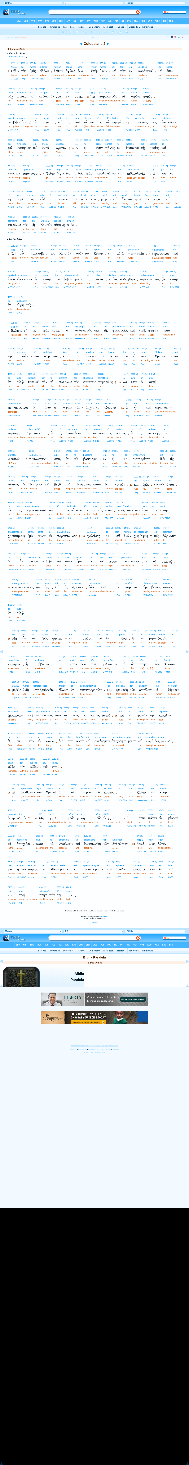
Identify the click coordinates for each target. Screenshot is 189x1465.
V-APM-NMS (13, 544)
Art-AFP (39, 595)
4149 (86, 114)
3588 (122, 63)
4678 (152, 140)
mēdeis (78, 169)
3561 (10, 656)
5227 (30, 554)
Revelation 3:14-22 (17, 56)
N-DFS (140, 79)
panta (40, 532)
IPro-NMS (36, 338)
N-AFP (47, 595)
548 (28, 191)
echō (80, 67)
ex (9, 737)
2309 (13, 63)
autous (166, 583)
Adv (9, 104)
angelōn (143, 686)
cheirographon (141, 532)
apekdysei (73, 429)
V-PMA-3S (56, 646)
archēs (89, 403)
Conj (23, 79)
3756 (10, 89)
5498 (136, 528)
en (130, 67)
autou (105, 711)
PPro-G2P (104, 79)
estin (47, 403)
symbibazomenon (155, 737)
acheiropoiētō (33, 429)
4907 (137, 114)
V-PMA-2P (132, 262)
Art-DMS (77, 467)
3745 (168, 63)
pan (77, 118)
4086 (129, 166)
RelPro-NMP (171, 79)
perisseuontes (147, 275)
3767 (22, 246)
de (132, 660)
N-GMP (46, 364)
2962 (96, 246)
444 (44, 348)
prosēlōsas (126, 557)
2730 (30, 374)
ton (52, 249)
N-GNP (37, 672)
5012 (82, 682)
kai (113, 67)
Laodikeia (142, 67)
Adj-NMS (78, 181)
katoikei (32, 378)
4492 (154, 246)
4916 (31, 451)
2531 (111, 271)
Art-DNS (52, 207)
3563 (75, 708)
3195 (105, 656)
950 (65, 271)
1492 (42, 63)
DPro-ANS (50, 181)
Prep (93, 79)
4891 (135, 451)
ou (133, 352)
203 (67, 502)
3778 (48, 166)
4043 (130, 246)
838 (31, 759)
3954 (127, 579)
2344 (128, 140)
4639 (82, 656)
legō (59, 169)
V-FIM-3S (56, 339)
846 (144, 89)
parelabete (36, 249)
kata (165, 326)
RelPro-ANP (161, 698)
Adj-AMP (157, 492)
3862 (19, 348)
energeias (35, 480)
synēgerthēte (139, 455)
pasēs (77, 403)
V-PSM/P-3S (100, 181)
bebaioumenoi (71, 275)
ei (153, 169)
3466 (19, 140)
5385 (115, 323)
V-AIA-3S (120, 518)
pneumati (62, 195)
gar (22, 67)
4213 (121, 631)
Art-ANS (33, 104)
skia (82, 660)
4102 (56, 217)
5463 (103, 191)
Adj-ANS (78, 130)
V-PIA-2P (134, 390)
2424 (75, 246)
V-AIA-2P (34, 261)
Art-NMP (120, 156)
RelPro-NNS (13, 569)
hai (123, 92)
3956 (77, 114)
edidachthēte (126, 275)
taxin (155, 195)
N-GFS (108, 130)
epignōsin (166, 118)
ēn (21, 557)
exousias (109, 403)
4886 (96, 733)
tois (18, 506)
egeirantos (82, 480)
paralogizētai (101, 169)
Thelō (14, 67)
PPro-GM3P (148, 105)
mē (25, 326)
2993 (140, 63)
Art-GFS (100, 130)
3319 (111, 554)
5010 (155, 191)
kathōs (112, 275)
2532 (114, 63)
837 (9, 759)
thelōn (62, 686)
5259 (57, 708)
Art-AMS (54, 261)
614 (24, 166)
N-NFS (65, 415)
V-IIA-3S (23, 569)
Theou (45, 144)
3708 (19, 89)
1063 (23, 63)
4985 (100, 374)
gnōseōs (12, 169)
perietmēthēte (161, 403)
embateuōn (13, 711)
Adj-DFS (30, 441)
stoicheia (90, 352)
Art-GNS (11, 156)
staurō (165, 557)
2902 (139, 708)
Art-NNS (53, 390)
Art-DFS (11, 207)
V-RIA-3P (20, 104)
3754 (176, 349)
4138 (61, 374)
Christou (60, 144)
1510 (98, 140)
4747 (88, 348)
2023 (114, 733)
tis (34, 326)
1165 (91, 579)
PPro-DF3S (174, 287)
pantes (108, 144)
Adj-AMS (57, 79)
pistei (98, 275)
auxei (10, 762)
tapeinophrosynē (88, 686)
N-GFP (79, 749)
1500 (29, 708)
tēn (146, 195)
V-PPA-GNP (107, 672)
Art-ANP (80, 364)
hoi (118, 144)
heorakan (21, 92)
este (133, 378)
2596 (165, 323)
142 (77, 554)
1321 (122, 271)
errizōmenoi (158, 249)
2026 (10, 271)
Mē (13, 634)
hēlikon (57, 67)
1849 (107, 400)
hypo (57, 711)
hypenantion (34, 557)
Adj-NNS (44, 390)
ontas (169, 480)
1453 (79, 477)
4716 (164, 554)
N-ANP (88, 364)
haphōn (79, 737)
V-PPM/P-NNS (117, 749)
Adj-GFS (142, 338)
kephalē (66, 403)
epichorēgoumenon (121, 737)
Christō (49, 788)
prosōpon (43, 92)
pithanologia (133, 169)
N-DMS (86, 467)
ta (78, 352)
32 (140, 682)
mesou (112, 557)
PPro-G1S (60, 105)
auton (96, 480)
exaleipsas (92, 532)
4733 (10, 217)
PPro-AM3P (167, 595)
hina (93, 92)
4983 (95, 425)
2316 (44, 140)
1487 (155, 166)
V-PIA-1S (14, 79)
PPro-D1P (32, 544)
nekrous (158, 480)
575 (59, 785)
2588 (133, 89)
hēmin (31, 532)
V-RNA (42, 79)
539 (149, 323)
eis (67, 118)
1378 (164, 528)
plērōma (63, 378)
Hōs (13, 249)
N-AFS (164, 130)
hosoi (169, 67)
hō (85, 144)
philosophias (119, 326)
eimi (93, 195)
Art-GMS (36, 156)
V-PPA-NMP (145, 287)
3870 (101, 89)
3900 (27, 502)
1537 (107, 477)
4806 (119, 502)
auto (67, 557)
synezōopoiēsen (125, 506)
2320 (85, 374)
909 (84, 451)
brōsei (86, 634)
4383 (41, 89)
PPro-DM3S (121, 261)
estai (54, 326)
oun (21, 249)
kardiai (134, 92)
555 (69, 425)
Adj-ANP (41, 544)
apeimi (30, 195)
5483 (10, 528)
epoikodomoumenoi (17, 275)
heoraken (172, 686)
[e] (17, 63)
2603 (35, 682)
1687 (10, 708)
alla (42, 195)
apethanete (26, 788)
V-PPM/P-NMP (14, 287)
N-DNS (61, 207)
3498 (117, 477)
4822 (10, 114)
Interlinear (14, 37)
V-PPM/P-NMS (42, 723)
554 (13, 579)
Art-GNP (94, 672)
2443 (92, 89)
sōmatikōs (103, 378)
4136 (108, 114)
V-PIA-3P (99, 156)
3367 (77, 166)
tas (37, 583)
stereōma (12, 221)
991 (123, 191)
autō (119, 249)
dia (95, 326)
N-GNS (19, 156)
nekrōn (118, 480)
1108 (10, 166)
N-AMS (68, 79)
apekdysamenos (20, 583)
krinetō (55, 634)
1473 (58, 89)
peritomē (12, 429)
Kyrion (97, 249)
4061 (10, 425)
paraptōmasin (32, 506)
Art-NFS (57, 415)
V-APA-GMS (82, 492)
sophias (153, 144)
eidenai (43, 67)
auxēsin (34, 762)
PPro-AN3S (69, 569)
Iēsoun (76, 249)
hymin (84, 195)
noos (75, 711)
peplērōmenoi (14, 403)
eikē (29, 711)
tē (9, 195)
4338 (123, 554)
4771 (32, 63)
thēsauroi (130, 144)
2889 (110, 348)
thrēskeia (120, 686)
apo (60, 788)
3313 (151, 631)
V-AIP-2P (123, 287)
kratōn (140, 711)
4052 (142, 271)
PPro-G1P (128, 544)
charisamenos (15, 532)
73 (67, 63)
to (31, 92)
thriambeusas (150, 583)
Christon (44, 221)
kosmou (112, 352)
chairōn (104, 195)
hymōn (103, 67)
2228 (134, 631)
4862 (74, 191)
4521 (37, 656)
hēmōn (127, 532)
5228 (93, 63)
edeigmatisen (95, 583)
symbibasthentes (16, 118)
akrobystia (71, 506)
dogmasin (167, 532)
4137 (10, 400)
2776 (65, 400)
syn (74, 195)
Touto (49, 169)
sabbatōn (39, 660)
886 (28, 425)
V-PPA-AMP (171, 492)
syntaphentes (35, 455)
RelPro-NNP (63, 672)
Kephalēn (163, 711)
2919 (54, 631)
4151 (60, 191)
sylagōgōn (80, 326)
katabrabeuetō (40, 686)
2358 (146, 579)
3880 (33, 246)
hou (18, 737)
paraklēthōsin (105, 92)
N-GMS (45, 156)
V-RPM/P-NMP (158, 262)
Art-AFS (148, 207)
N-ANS (41, 104)
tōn (121, 67)
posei (122, 634)
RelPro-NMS (38, 415)
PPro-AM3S (98, 492)
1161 (133, 656)
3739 (86, 140)
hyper (94, 67)
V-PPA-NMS (105, 207)
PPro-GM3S (107, 723)
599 (22, 785)
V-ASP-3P (103, 104)
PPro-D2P (85, 207)
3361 (26, 323)
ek (106, 480)
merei (152, 634)
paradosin (21, 352)
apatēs (151, 326)
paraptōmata (63, 532)
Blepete (15, 326)
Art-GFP (70, 749)
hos (34, 403)
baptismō (87, 455)
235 (41, 191)
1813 (89, 528)
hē (55, 403)
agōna (69, 67)
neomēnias (13, 660)
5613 (13, 246)
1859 (160, 631)
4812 (77, 323)
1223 (96, 323)
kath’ (117, 532)
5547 (58, 140)
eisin (98, 144)
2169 (19, 297)
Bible (7, 37)
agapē (47, 118)
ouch (10, 92)
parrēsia (129, 583)
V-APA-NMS (91, 544)
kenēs (142, 326)
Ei (13, 788)
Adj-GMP (118, 492)
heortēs (161, 634)
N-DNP (28, 518)
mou (58, 92)
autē (172, 275)
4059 (157, 400)
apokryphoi (28, 169)
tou (9, 144)
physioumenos (43, 711)
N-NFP (133, 104)
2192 (80, 63)
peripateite (133, 249)
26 (44, 114)
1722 (131, 63)
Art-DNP (20, 518)
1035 (85, 631)
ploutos (87, 118)
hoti (176, 352)
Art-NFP (125, 104)
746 (87, 400)
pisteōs (57, 221)
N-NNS (62, 390)
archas (47, 583)
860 (77, 733)
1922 (164, 114)
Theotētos (88, 378)
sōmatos (97, 429)
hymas (33, 67)
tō (50, 195)
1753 (32, 477)
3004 (59, 166)
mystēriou (21, 144)
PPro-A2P (34, 79)
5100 (35, 323)
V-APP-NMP (13, 130)
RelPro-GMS (22, 749)
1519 (68, 114)
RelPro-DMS (89, 156)
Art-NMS (69, 338)
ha (60, 660)
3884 (97, 166)
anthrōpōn (48, 352)
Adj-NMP (109, 156)
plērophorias (112, 118)
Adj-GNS (112, 569)
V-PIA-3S (31, 390)
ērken (79, 557)
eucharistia (22, 301)
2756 (141, 323)
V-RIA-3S (80, 569)
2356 (118, 682)
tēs (98, 118)
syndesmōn (100, 737)
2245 (56, 63)
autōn (146, 92)
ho (67, 326)
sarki (77, 92)
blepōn (125, 195)
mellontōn (108, 660)
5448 (38, 708)
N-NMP (129, 156)
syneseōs (139, 118)
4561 (77, 89)
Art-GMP (123, 79)
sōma (142, 660)
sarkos (119, 429)
